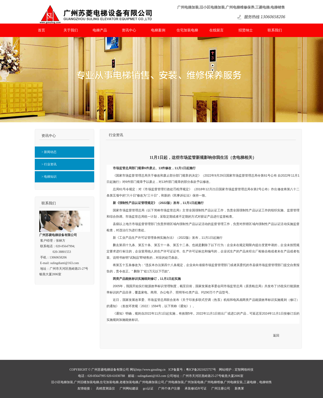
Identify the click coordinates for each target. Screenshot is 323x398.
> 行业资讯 (49, 164)
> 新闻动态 (49, 152)
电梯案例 (158, 30)
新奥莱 (239, 388)
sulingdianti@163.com (64, 263)
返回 (276, 335)
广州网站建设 (129, 388)
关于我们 (70, 30)
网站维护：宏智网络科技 (236, 369)
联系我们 (275, 30)
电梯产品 (100, 30)
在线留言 (216, 30)
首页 (41, 30)
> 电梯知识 (49, 176)
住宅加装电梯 (187, 30)
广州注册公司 (220, 388)
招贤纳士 (245, 30)
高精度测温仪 (105, 388)
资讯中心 (129, 30)
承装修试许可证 (196, 388)
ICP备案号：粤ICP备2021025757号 (192, 369)
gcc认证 (148, 388)
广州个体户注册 (169, 388)
